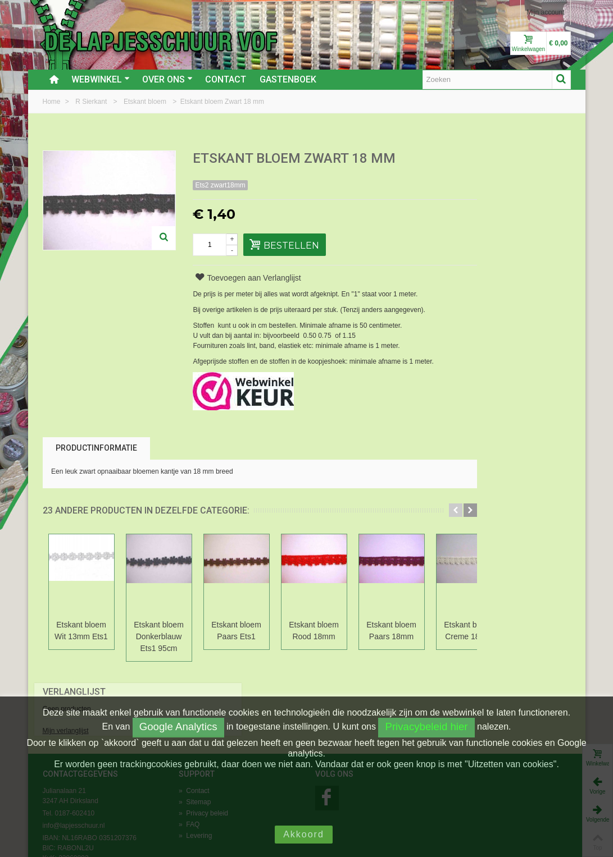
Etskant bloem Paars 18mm (391, 630)
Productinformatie (96, 447)
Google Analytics (178, 726)
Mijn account (545, 12)
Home (52, 102)
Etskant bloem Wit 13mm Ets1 (81, 630)
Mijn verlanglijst (474, 198)
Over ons (167, 79)
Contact (225, 79)
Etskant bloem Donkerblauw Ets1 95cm (159, 636)
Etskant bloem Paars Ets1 (236, 630)
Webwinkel (100, 79)
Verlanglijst (482, 159)
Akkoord (303, 834)
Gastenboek (288, 79)
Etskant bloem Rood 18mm (314, 630)
